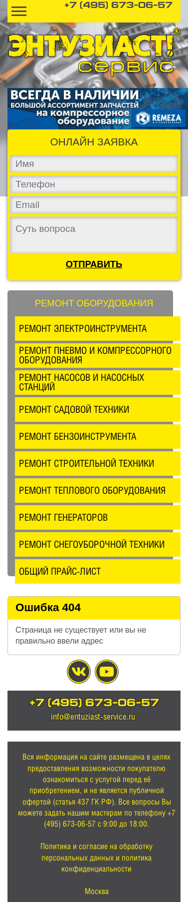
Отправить (94, 264)
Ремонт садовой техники (74, 409)
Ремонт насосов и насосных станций (81, 382)
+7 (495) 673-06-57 (118, 6)
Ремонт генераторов (63, 517)
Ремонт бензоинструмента (77, 436)
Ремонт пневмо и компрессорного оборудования (95, 355)
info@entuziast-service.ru (93, 716)
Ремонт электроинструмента (83, 328)
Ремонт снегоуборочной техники (92, 544)
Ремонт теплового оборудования (92, 490)
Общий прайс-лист (60, 571)
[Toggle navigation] (18, 11)
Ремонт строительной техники (86, 463)
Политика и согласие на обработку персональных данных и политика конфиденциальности (96, 858)
